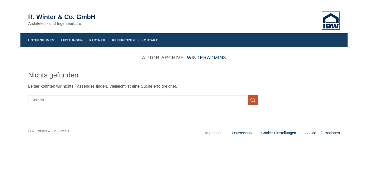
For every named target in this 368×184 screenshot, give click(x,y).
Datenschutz (242, 133)
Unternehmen (41, 40)
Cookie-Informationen (322, 133)
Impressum (214, 133)
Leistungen (72, 40)
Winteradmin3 (206, 57)
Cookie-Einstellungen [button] (278, 133)
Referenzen (123, 40)
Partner (97, 40)
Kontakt (149, 40)
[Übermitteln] (253, 100)
